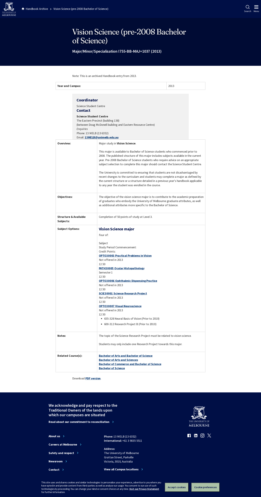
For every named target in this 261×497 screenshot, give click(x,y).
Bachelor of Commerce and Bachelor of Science (130, 364)
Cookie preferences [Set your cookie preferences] (205, 487)
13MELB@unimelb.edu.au (102, 137)
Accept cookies (177, 487)
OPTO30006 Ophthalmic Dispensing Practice (128, 281)
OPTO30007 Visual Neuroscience (120, 306)
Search (247, 9)
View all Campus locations (121, 469)
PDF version (93, 378)
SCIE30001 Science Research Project (123, 293)
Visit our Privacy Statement (144, 489)
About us (54, 436)
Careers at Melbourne (63, 444)
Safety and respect (61, 453)
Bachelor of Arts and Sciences (118, 360)
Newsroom (56, 461)
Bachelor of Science (112, 368)
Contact (54, 470)
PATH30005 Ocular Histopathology (121, 268)
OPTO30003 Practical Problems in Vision (125, 255)
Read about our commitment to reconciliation (79, 422)
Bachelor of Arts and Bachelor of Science (126, 356)
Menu (256, 9)
